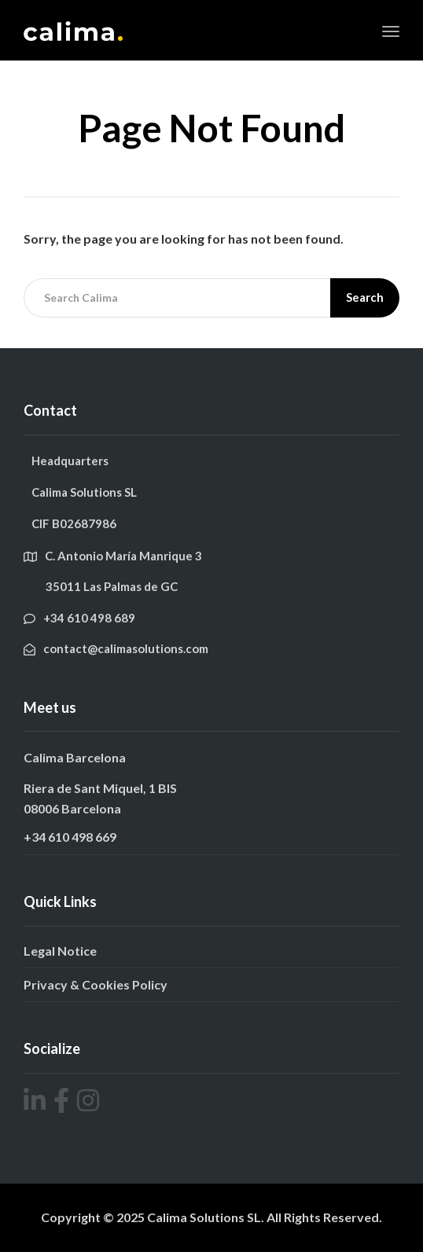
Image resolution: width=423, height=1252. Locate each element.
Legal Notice (60, 950)
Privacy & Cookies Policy (95, 984)
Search (365, 297)
